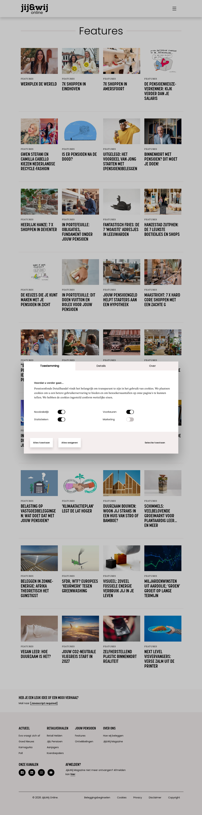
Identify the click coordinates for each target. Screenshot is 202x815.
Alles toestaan (41, 442)
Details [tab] (101, 366)
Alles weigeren (69, 442)
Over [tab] (152, 366)
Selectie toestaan (155, 442)
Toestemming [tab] (49, 366)
